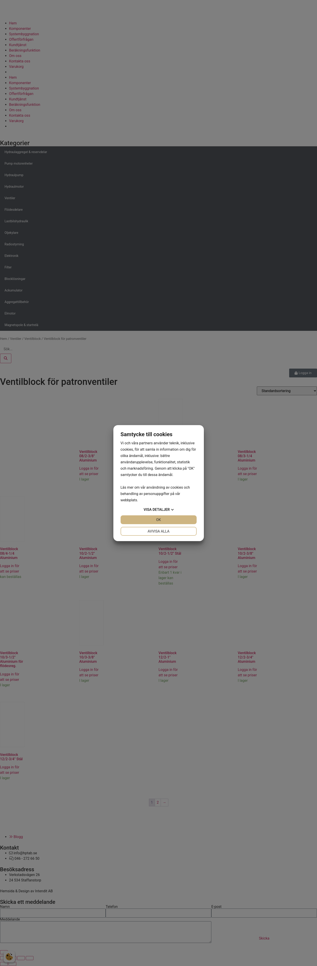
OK (158, 520)
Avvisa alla (158, 531)
